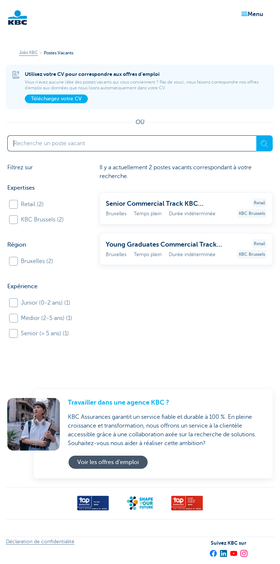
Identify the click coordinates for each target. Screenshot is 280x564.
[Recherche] (264, 143)
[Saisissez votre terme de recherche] (131, 143)
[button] (250, 14)
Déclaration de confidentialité (40, 541)
